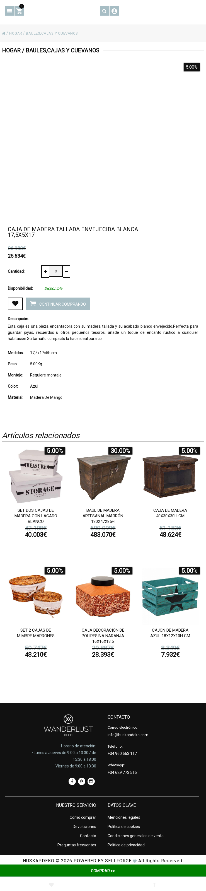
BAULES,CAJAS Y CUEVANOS (55, 33)
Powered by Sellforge (103, 860)
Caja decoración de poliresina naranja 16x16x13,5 (103, 636)
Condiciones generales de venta (136, 835)
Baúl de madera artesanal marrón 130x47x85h (103, 516)
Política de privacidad (126, 844)
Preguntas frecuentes (76, 844)
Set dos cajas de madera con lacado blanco (35, 516)
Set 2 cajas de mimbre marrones (36, 633)
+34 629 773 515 (122, 772)
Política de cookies (124, 826)
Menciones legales (124, 817)
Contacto (88, 835)
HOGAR (16, 33)
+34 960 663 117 (122, 753)
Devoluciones (84, 826)
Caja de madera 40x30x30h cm (170, 513)
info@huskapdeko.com (128, 734)
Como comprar (83, 817)
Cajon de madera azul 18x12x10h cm (170, 633)
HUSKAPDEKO (38, 860)
